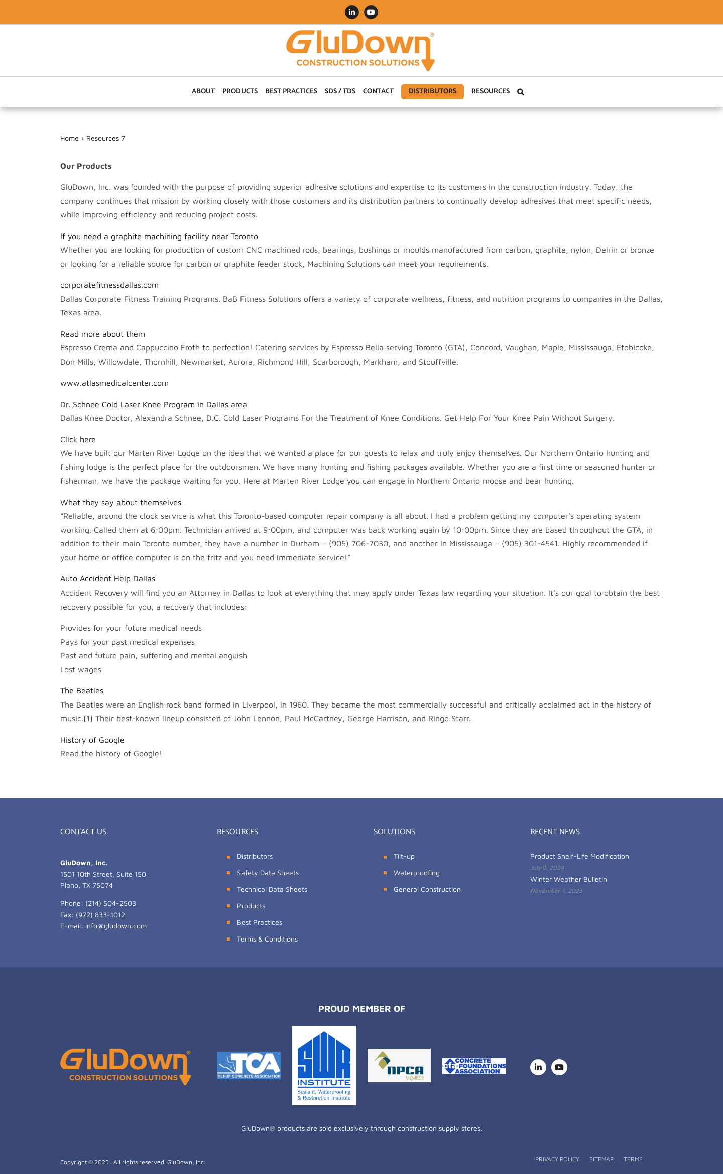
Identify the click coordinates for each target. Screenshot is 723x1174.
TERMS (633, 1159)
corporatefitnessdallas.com (109, 284)
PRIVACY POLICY (557, 1159)
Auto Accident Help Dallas (107, 578)
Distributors (255, 856)
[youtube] (559, 1067)
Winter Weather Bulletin (568, 879)
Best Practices (259, 922)
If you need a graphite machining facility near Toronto (159, 236)
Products (251, 905)
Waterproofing (417, 872)
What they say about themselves (120, 502)
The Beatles (81, 690)
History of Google (92, 739)
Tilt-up (404, 856)
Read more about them (102, 333)
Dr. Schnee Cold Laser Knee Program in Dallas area (153, 404)
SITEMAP (601, 1159)
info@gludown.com (116, 925)
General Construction (427, 889)
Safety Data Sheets (268, 872)
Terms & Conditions (267, 938)
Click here (78, 439)
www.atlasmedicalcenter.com (114, 382)
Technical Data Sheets (272, 889)
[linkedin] (538, 1067)
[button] (520, 91)
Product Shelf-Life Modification (579, 856)
